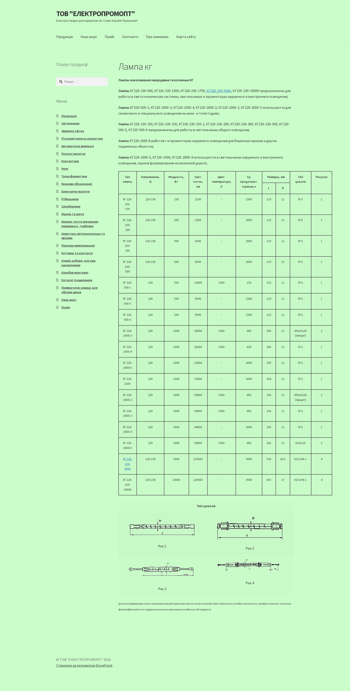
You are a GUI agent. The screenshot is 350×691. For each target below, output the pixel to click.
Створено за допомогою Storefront (84, 665)
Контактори (70, 161)
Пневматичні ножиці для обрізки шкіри (79, 290)
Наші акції (89, 36)
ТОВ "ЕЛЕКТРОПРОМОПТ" (95, 13)
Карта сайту (186, 36)
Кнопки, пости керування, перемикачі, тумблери (80, 224)
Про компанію (157, 36)
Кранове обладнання (76, 184)
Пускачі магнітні (73, 154)
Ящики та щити (72, 214)
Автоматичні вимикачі (77, 146)
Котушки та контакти (77, 253)
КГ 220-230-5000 (127, 464)
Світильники (70, 123)
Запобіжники (70, 206)
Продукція (64, 36)
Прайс (110, 36)
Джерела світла (72, 131)
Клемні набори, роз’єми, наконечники (78, 263)
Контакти (130, 36)
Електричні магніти (75, 191)
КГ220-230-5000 (218, 90)
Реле (64, 169)
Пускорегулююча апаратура (82, 138)
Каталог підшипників (76, 280)
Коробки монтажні (74, 272)
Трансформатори (74, 176)
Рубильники (70, 199)
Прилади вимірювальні (78, 245)
